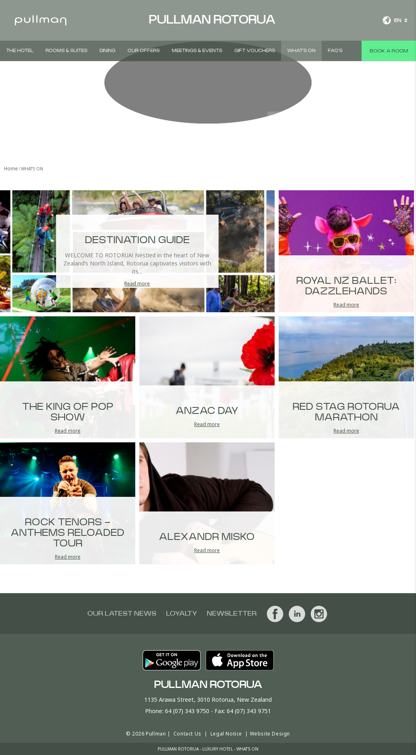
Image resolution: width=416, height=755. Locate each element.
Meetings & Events (197, 50)
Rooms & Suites (66, 50)
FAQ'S (335, 50)
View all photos (229, 92)
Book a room (389, 50)
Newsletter (232, 613)
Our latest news (121, 613)
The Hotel (19, 50)
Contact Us (187, 733)
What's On (301, 50)
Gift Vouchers (254, 50)
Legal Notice (226, 733)
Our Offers (144, 50)
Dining (107, 50)
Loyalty (181, 613)
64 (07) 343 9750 (187, 711)
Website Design (270, 733)
